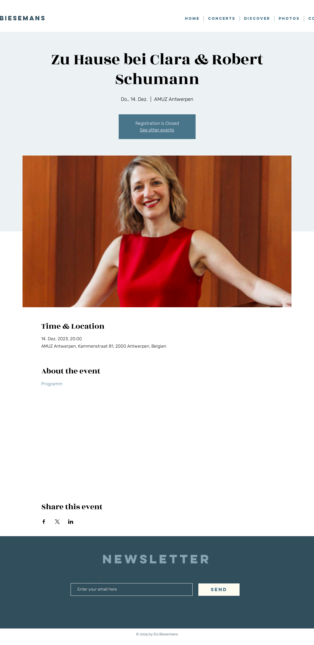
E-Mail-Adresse (85, 579)
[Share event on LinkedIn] (70, 521)
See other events (157, 129)
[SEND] (219, 589)
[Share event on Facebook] (43, 521)
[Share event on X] (57, 521)
